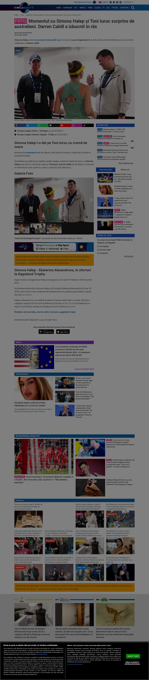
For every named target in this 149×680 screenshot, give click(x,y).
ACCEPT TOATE (133, 656)
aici (43, 667)
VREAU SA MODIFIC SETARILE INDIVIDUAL (132, 663)
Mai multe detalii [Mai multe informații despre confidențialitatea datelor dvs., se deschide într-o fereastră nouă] (42, 654)
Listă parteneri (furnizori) (75, 664)
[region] (74, 661)
